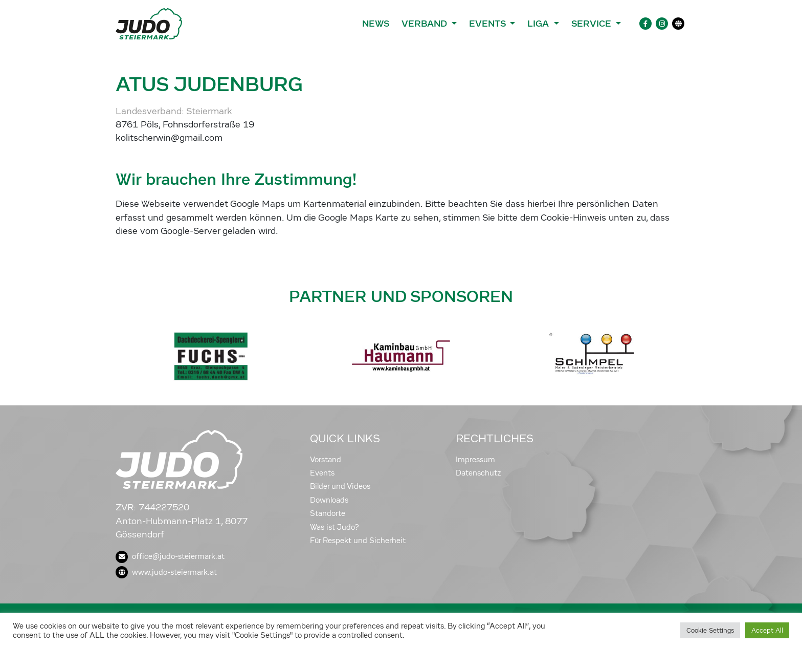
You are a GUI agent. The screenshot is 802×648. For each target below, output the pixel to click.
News (375, 23)
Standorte (327, 513)
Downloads (329, 500)
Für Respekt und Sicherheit (358, 540)
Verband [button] (425, 23)
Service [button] (592, 23)
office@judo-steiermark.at (170, 556)
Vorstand (325, 459)
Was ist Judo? (334, 527)
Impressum (475, 459)
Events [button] (488, 23)
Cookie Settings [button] (710, 630)
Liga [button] (539, 23)
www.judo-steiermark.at (166, 572)
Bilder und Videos (340, 486)
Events (322, 473)
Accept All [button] (767, 630)
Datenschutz (478, 473)
